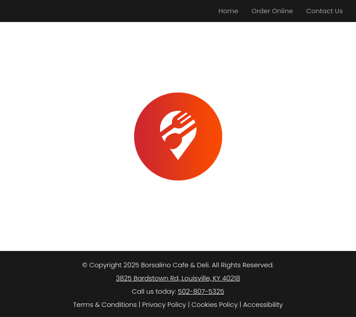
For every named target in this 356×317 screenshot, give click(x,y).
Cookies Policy (214, 304)
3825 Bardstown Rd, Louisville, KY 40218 (178, 278)
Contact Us (324, 10)
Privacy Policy (164, 304)
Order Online (272, 10)
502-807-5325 (201, 291)
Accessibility (263, 304)
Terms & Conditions (105, 304)
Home (228, 10)
